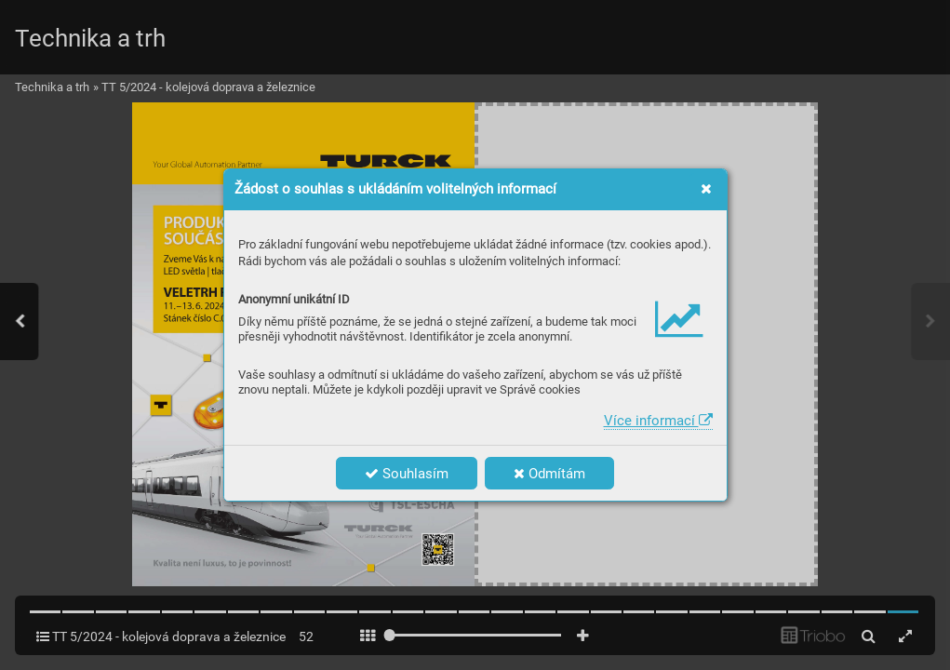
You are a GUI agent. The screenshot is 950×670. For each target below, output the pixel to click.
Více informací (658, 420)
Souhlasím (406, 473)
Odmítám (549, 473)
